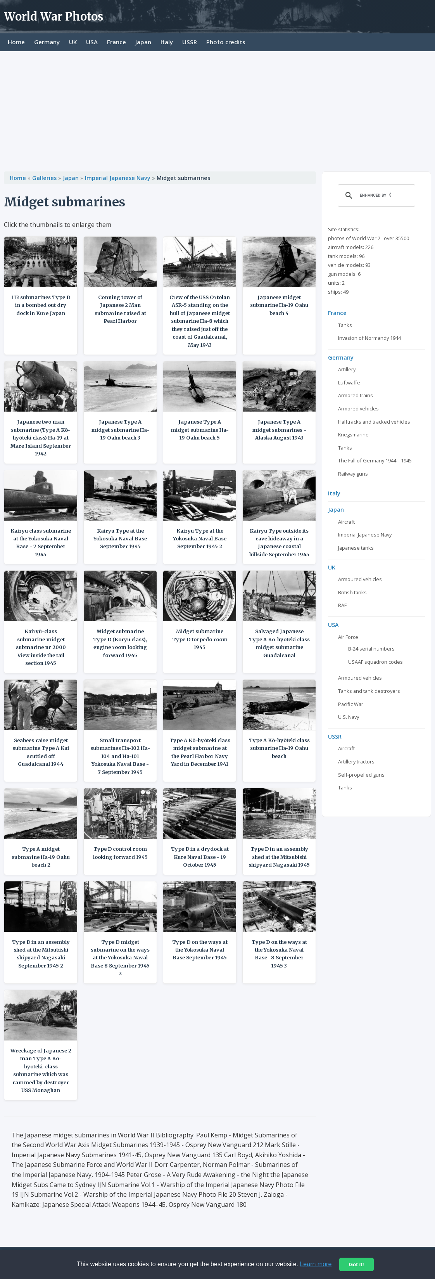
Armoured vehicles (360, 579)
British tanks (352, 592)
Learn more (315, 1264)
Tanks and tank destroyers (369, 690)
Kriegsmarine (353, 434)
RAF (342, 605)
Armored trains (355, 395)
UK (73, 42)
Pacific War (350, 704)
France (116, 42)
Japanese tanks (356, 547)
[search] (375, 195)
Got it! (356, 1264)
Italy (167, 42)
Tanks (345, 325)
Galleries (44, 178)
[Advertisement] (217, 109)
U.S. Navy (348, 716)
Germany (47, 42)
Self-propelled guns (361, 774)
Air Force (348, 636)
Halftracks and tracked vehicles (374, 421)
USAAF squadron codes (375, 661)
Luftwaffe (349, 382)
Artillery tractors (356, 761)
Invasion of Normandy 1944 (369, 337)
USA (92, 42)
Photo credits (225, 42)
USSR (189, 42)
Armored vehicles (358, 408)
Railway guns (353, 473)
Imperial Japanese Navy (117, 178)
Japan (143, 42)
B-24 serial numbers (371, 648)
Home (16, 42)
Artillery (347, 369)
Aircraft (346, 521)
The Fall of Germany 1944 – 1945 (375, 460)
